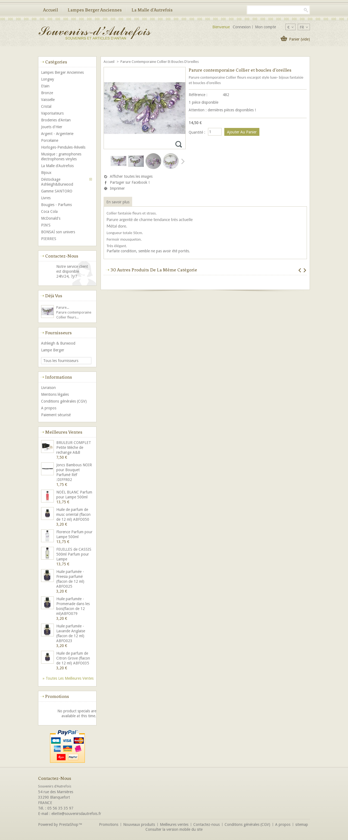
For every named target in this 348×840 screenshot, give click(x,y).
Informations (58, 377)
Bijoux (46, 172)
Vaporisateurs (52, 113)
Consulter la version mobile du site (174, 829)
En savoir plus (117, 202)
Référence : (198, 95)
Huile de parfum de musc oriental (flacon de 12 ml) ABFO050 (73, 514)
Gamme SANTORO (56, 191)
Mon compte (265, 27)
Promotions (57, 696)
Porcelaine (49, 140)
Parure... (62, 307)
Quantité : (197, 132)
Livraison (48, 387)
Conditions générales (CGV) (64, 401)
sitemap (301, 824)
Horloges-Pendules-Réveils (63, 147)
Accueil (50, 10)
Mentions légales (55, 394)
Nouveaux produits (139, 824)
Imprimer (117, 188)
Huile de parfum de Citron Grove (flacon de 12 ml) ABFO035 (73, 658)
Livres (46, 198)
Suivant (182, 161)
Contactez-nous (206, 824)
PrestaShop (68, 824)
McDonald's (50, 218)
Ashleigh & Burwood (58, 343)
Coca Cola (49, 211)
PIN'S (46, 225)
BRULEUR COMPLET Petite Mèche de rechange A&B (73, 447)
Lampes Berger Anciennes (95, 10)
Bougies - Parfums (56, 205)
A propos (48, 408)
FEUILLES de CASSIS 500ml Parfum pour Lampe (73, 554)
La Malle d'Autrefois (152, 10)
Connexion (242, 27)
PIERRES (48, 239)
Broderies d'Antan (56, 120)
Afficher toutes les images (131, 176)
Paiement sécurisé (56, 415)
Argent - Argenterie (57, 133)
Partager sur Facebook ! (130, 182)
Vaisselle (48, 99)
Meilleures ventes (63, 432)
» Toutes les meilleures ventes (68, 678)
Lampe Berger (52, 350)
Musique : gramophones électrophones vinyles (61, 156)
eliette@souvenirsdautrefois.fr (76, 813)
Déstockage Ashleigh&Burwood (57, 181)
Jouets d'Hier (51, 127)
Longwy (47, 79)
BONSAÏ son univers (58, 232)
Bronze (47, 93)
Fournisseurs (58, 332)
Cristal (46, 106)
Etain (45, 86)
